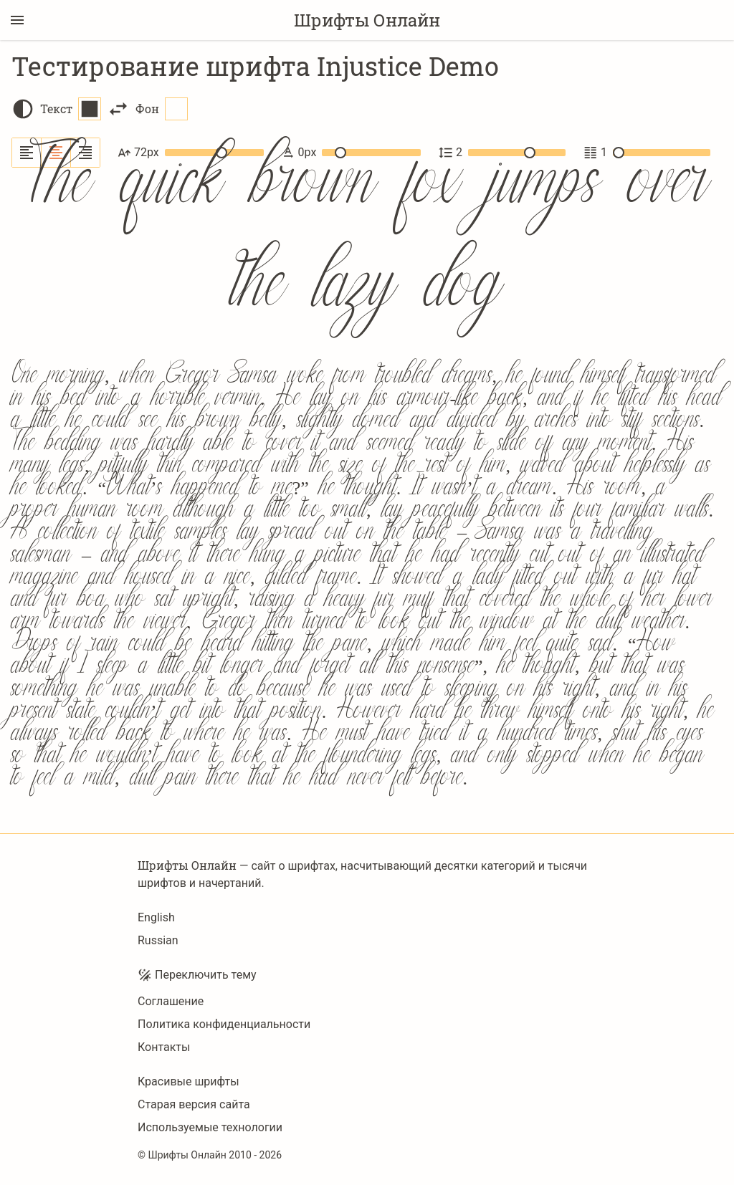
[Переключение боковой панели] (17, 20)
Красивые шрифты (188, 1081)
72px (191, 153)
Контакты (164, 1047)
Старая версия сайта (194, 1104)
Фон (161, 108)
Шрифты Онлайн (367, 20)
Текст (70, 108)
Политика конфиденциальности (224, 1024)
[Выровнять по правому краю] (85, 152)
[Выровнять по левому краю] (27, 152)
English (156, 917)
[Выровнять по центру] (56, 152)
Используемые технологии (210, 1127)
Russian (158, 940)
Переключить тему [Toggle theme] (197, 975)
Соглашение (171, 1001)
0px (351, 153)
